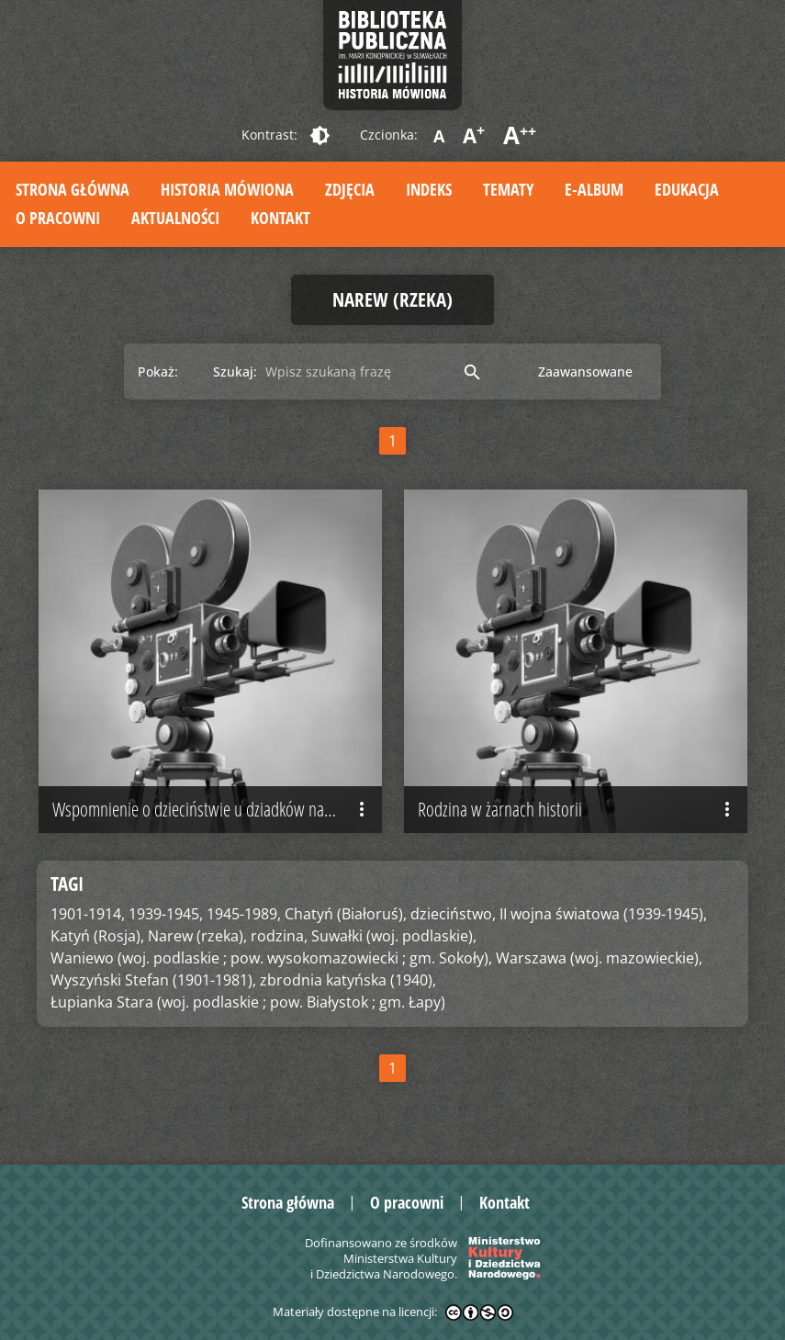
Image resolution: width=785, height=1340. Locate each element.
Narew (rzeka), (197, 936)
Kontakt (280, 218)
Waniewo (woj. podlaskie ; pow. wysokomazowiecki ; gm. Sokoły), (271, 958)
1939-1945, (166, 914)
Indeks (429, 189)
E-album (594, 189)
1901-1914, (87, 914)
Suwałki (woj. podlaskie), (394, 936)
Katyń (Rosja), (97, 936)
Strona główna (72, 189)
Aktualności (175, 218)
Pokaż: (158, 371)
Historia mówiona (227, 189)
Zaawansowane (585, 371)
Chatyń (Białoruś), (346, 914)
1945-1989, (244, 914)
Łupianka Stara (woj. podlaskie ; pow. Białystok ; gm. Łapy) (247, 1002)
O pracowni (58, 218)
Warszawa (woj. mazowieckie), (599, 958)
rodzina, (279, 936)
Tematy (508, 189)
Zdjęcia (350, 189)
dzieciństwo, (453, 914)
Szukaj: (235, 371)
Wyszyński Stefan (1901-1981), (153, 980)
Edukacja (687, 189)
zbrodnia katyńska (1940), (348, 980)
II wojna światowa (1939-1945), (603, 914)
